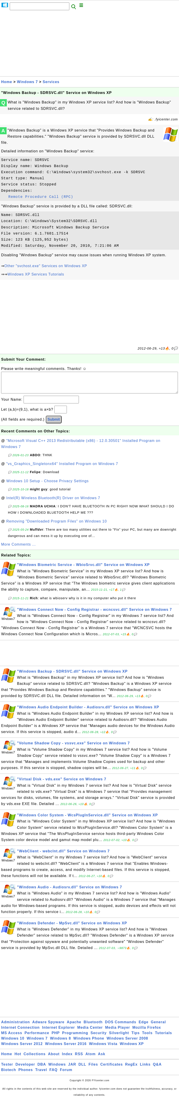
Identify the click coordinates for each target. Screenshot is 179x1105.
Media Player (117, 1032)
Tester (7, 1069)
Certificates (111, 1069)
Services (51, 82)
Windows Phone (88, 1043)
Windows (57, 1069)
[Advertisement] (89, 44)
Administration (15, 1026)
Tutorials (163, 1037)
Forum (66, 1074)
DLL (82, 1069)
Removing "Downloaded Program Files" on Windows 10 (56, 526)
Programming (75, 1037)
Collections (35, 1058)
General (158, 1026)
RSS (79, 1058)
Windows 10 (12, 1043)
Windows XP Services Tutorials (35, 274)
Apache (74, 1026)
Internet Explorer (58, 1032)
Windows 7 (27, 82)
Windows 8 (60, 1043)
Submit (54, 424)
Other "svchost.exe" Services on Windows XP (45, 266)
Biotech (8, 1074)
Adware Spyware (48, 1026)
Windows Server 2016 (66, 1048)
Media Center (90, 1032)
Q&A (157, 1069)
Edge (143, 1026)
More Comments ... (18, 549)
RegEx (131, 1069)
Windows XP (132, 1048)
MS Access (11, 1037)
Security (98, 1037)
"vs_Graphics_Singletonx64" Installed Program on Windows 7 (62, 468)
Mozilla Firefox (146, 1032)
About (54, 1058)
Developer (25, 1069)
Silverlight (119, 1037)
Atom (90, 1058)
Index (67, 1058)
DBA (41, 1069)
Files (93, 1069)
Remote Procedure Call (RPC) (40, 196)
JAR (72, 1069)
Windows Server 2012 (22, 1048)
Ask (101, 1058)
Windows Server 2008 (127, 1043)
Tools (147, 1037)
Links (145, 1069)
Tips (135, 1037)
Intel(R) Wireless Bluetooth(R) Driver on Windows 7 (53, 502)
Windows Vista (103, 1048)
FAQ (53, 1074)
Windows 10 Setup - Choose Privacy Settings (47, 485)
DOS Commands (120, 1026)
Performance (36, 1037)
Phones (25, 1074)
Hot (18, 1058)
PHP (56, 1037)
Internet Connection (20, 1032)
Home (6, 82)
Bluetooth (93, 1026)
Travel (41, 1074)
